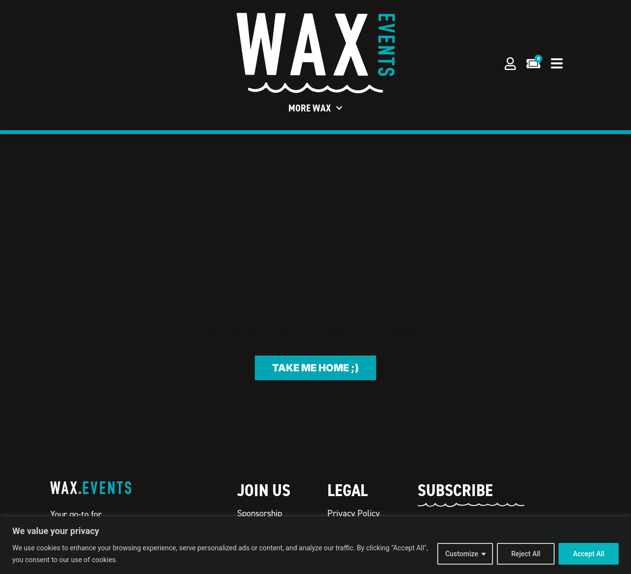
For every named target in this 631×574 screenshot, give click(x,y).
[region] (315, 545)
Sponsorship (259, 513)
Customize (461, 554)
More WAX (315, 108)
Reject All (525, 554)
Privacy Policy (353, 513)
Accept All (588, 554)
